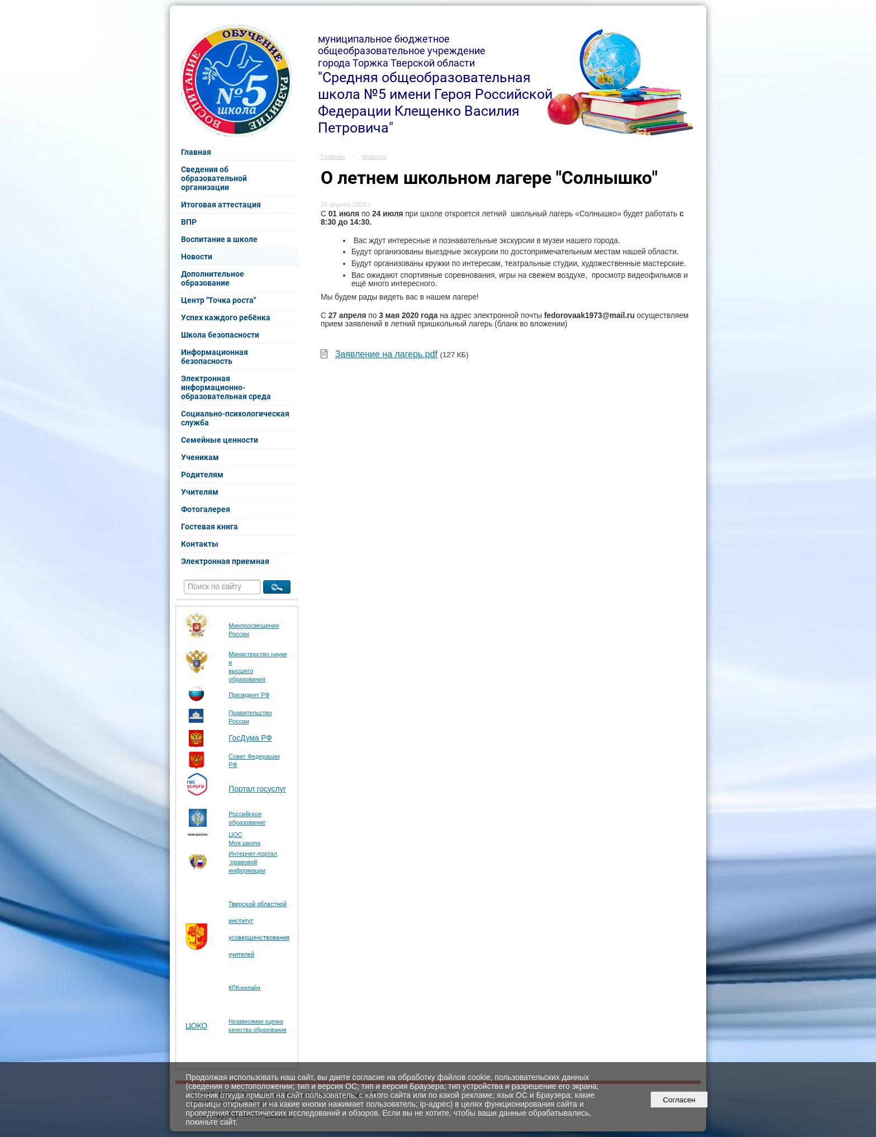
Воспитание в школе (219, 239)
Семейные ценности (219, 439)
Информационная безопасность (214, 357)
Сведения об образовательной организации (214, 178)
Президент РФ (248, 694)
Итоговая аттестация (221, 204)
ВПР (189, 221)
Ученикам (200, 457)
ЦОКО (196, 1026)
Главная (196, 152)
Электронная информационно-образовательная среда (226, 387)
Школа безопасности (220, 334)
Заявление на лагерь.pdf (386, 354)
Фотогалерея (205, 509)
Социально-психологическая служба (235, 418)
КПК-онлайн (244, 987)
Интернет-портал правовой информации (252, 862)
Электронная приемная (225, 561)
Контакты (199, 543)
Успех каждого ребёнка (225, 317)
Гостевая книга (209, 526)
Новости (196, 256)
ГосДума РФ (250, 738)
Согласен (679, 1100)
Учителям (199, 491)
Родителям (202, 474)
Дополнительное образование (212, 278)
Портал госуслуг (257, 789)
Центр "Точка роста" (218, 300)
